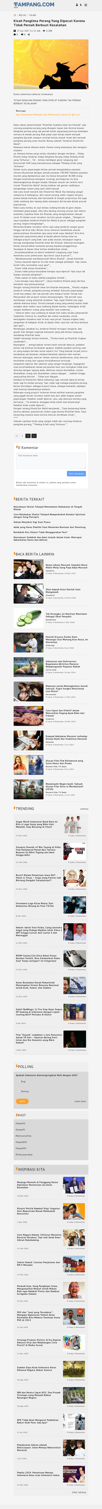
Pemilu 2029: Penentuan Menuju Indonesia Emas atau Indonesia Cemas (38, 1474)
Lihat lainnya (79, 1492)
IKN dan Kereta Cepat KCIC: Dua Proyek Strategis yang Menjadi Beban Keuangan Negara (39, 1395)
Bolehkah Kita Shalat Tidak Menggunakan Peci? (41, 532)
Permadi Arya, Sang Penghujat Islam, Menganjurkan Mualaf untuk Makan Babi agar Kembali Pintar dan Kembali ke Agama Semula (38, 1290)
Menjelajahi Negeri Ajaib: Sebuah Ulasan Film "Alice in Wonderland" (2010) (64, 786)
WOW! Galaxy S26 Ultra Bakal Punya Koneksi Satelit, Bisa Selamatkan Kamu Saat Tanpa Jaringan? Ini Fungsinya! (38, 958)
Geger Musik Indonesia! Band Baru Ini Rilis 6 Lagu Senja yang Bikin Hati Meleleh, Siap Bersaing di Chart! (37, 824)
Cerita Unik (51, 670)
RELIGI (22, 15)
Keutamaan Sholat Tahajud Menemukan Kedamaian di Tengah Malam (48, 508)
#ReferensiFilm (23, 1136)
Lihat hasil (80, 1101)
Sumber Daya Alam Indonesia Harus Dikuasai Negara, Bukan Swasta (36, 1368)
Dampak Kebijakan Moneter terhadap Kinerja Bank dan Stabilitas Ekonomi (66, 737)
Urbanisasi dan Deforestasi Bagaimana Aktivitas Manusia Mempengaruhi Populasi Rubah (63, 664)
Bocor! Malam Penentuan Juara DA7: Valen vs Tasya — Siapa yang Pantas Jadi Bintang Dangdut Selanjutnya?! (38, 878)
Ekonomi (50, 742)
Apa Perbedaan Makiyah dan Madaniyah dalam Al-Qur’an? (48, 114)
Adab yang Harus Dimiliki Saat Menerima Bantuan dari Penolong (50, 527)
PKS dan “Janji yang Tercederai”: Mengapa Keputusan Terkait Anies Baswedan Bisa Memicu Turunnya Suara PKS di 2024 (38, 1316)
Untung (23, 1091)
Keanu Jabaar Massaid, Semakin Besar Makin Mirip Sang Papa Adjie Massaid (67, 566)
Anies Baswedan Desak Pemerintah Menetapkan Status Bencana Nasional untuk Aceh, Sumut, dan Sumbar (37, 985)
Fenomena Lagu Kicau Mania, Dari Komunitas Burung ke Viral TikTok (35, 904)
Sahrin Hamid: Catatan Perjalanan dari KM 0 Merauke (38, 1263)
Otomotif (50, 595)
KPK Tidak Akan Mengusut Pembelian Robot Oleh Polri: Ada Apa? (38, 1421)
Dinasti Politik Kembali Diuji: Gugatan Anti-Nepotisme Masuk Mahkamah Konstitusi (38, 1211)
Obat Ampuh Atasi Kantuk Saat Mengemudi (63, 590)
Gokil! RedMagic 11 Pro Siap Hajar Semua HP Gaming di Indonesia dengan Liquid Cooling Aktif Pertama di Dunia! (39, 1012)
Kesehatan (51, 620)
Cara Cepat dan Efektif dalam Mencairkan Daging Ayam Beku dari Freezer (65, 713)
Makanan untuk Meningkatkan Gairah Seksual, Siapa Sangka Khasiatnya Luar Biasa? (67, 689)
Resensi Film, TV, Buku (56, 766)
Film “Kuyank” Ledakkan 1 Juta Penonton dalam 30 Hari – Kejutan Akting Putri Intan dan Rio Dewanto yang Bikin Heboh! (39, 1039)
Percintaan (51, 694)
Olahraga (50, 645)
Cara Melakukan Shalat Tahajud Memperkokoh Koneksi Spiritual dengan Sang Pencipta (49, 515)
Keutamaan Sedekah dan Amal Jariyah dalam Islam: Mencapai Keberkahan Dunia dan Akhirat (48, 538)
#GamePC (20, 1129)
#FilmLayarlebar (24, 1154)
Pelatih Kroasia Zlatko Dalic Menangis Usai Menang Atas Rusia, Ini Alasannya (67, 640)
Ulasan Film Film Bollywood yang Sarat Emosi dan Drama (64, 762)
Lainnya (84, 808)
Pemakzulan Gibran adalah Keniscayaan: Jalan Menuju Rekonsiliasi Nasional (39, 1448)
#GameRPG (21, 1142)
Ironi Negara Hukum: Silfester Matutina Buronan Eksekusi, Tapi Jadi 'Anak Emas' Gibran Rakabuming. (39, 1237)
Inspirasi (50, 719)
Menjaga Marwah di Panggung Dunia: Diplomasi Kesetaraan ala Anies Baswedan (38, 1185)
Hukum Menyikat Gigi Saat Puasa (32, 522)
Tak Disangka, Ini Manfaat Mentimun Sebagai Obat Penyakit (66, 615)
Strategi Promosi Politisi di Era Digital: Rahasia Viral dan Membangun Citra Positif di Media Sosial (39, 1343)
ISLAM (32, 15)
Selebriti (50, 571)
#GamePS (20, 1123)
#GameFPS (21, 1148)
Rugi (22, 1081)
